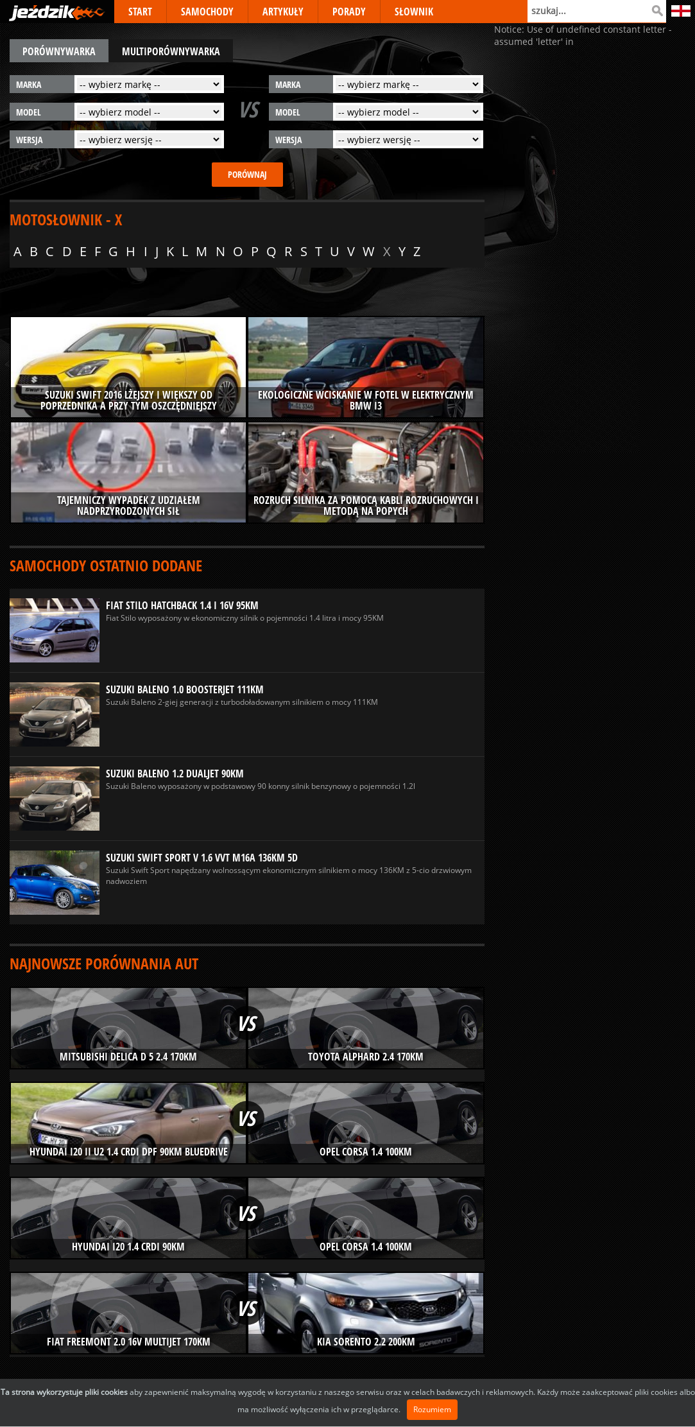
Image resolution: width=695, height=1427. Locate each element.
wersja (29, 140)
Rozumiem (432, 1409)
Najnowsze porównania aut (104, 963)
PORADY (349, 11)
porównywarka (59, 51)
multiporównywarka (171, 51)
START (140, 11)
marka (28, 84)
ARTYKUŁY (283, 11)
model (28, 112)
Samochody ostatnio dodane (106, 565)
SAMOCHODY (207, 11)
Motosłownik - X (66, 219)
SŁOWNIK (414, 11)
